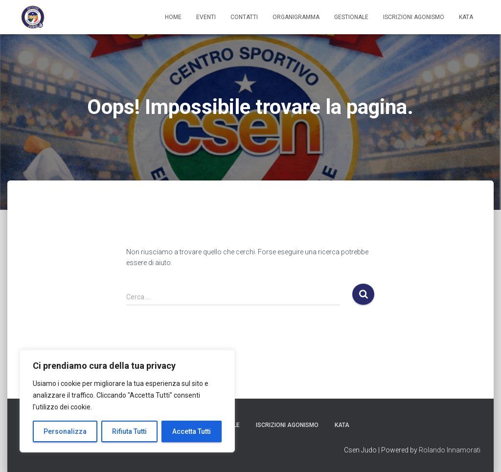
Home (173, 17)
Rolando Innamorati (449, 450)
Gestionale (351, 17)
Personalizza (65, 431)
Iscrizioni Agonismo (413, 17)
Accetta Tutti (191, 431)
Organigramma (296, 17)
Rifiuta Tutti (129, 431)
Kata (466, 17)
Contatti (244, 17)
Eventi (206, 17)
